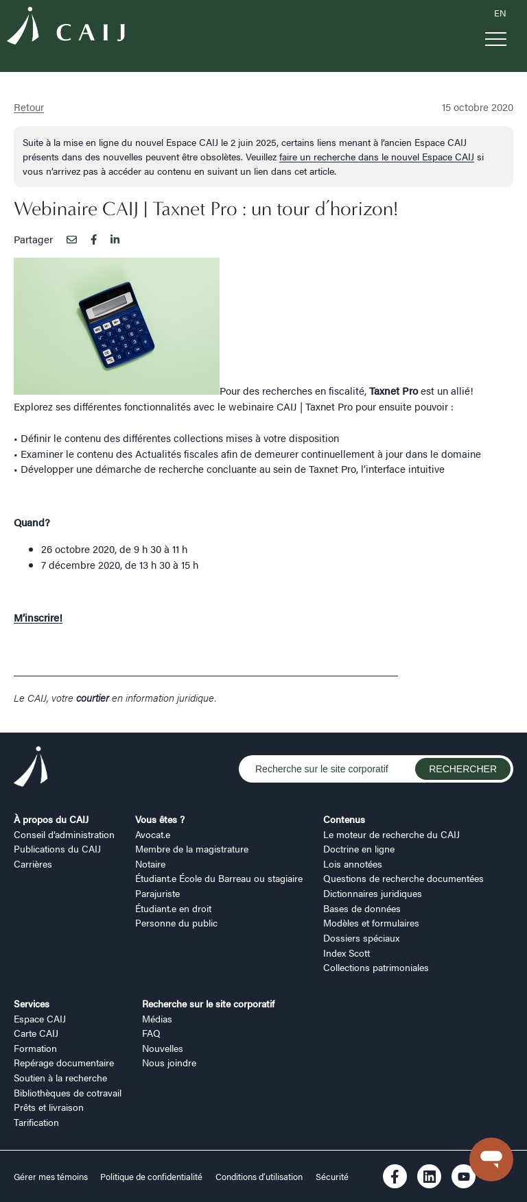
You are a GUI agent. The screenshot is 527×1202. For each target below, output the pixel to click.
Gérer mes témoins (52, 1176)
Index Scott (346, 952)
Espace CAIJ (40, 1018)
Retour (29, 106)
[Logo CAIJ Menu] (66, 28)
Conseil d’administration (64, 834)
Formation (35, 1048)
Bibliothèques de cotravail (67, 1092)
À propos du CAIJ (51, 819)
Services (31, 1003)
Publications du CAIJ (57, 848)
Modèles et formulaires (371, 922)
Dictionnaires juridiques (372, 893)
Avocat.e (152, 834)
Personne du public (176, 922)
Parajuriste (157, 893)
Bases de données (362, 908)
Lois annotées (352, 863)
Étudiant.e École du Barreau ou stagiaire (219, 878)
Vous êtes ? (160, 819)
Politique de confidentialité (151, 1176)
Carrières (33, 863)
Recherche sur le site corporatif (208, 1003)
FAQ (151, 1033)
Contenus (344, 819)
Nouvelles (162, 1048)
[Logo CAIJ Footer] (31, 768)
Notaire (150, 863)
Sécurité (332, 1176)
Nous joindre (169, 1062)
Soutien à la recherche (60, 1077)
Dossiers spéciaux (361, 937)
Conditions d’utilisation (259, 1176)
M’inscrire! (38, 617)
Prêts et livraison (49, 1107)
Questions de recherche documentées (403, 878)
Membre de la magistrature (191, 848)
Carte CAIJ (36, 1033)
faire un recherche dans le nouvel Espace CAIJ (376, 156)
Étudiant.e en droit (173, 908)
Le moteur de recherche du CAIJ (391, 834)
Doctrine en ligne (359, 848)
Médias (157, 1018)
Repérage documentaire (64, 1062)
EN (500, 13)
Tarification (36, 1122)
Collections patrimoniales (376, 967)
